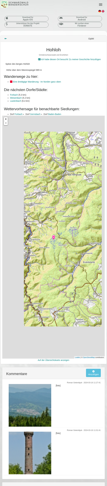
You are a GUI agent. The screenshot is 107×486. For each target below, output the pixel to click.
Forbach (14, 95)
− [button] (6, 123)
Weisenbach (16, 98)
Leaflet (77, 357)
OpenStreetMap (89, 357)
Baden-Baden (54, 114)
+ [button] (6, 119)
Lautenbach (15, 101)
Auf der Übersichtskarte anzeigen (53, 360)
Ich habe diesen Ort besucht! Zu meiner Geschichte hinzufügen (69, 59)
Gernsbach (35, 114)
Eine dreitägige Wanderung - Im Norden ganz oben (35, 82)
